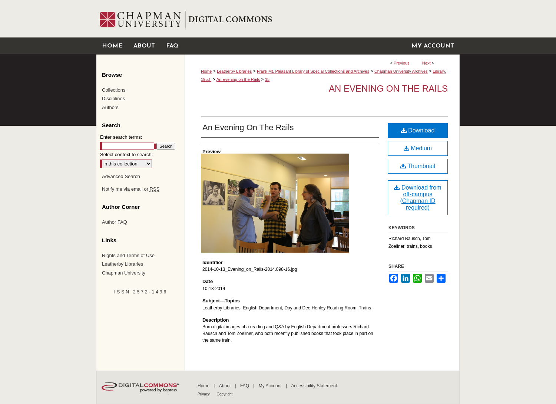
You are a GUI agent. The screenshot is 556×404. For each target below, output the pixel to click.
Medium (418, 148)
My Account (271, 385)
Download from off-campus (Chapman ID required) (417, 197)
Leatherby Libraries (234, 71)
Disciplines (113, 98)
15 (267, 79)
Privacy (204, 394)
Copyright (225, 394)
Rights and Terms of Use (128, 255)
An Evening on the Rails (238, 79)
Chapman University (123, 273)
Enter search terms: (121, 137)
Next (426, 63)
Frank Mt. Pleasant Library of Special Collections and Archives (313, 71)
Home (206, 71)
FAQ (245, 385)
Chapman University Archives (401, 71)
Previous (402, 63)
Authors (110, 107)
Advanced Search (121, 176)
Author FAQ (114, 222)
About (225, 385)
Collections (114, 90)
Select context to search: (126, 154)
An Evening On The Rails (248, 127)
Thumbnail (417, 166)
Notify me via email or (130, 189)
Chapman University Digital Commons (322, 18)
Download (418, 130)
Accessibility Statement (314, 385)
